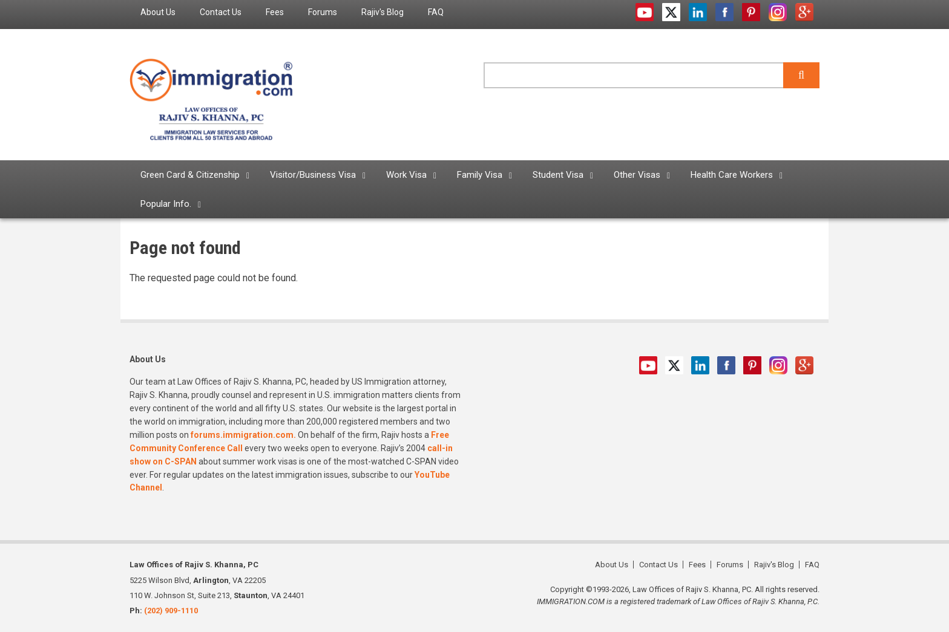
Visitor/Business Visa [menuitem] (313, 174)
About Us (611, 564)
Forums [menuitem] (322, 12)
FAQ (812, 564)
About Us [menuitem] (158, 12)
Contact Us (658, 564)
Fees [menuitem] (275, 12)
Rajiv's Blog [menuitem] (382, 12)
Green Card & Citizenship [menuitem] (190, 174)
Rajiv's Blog (774, 564)
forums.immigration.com (242, 435)
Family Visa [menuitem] (479, 174)
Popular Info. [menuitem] (165, 203)
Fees (697, 564)
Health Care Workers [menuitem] (732, 174)
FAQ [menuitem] (436, 12)
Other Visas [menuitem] (637, 174)
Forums (730, 564)
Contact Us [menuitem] (220, 12)
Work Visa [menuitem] (406, 174)
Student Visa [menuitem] (558, 174)
